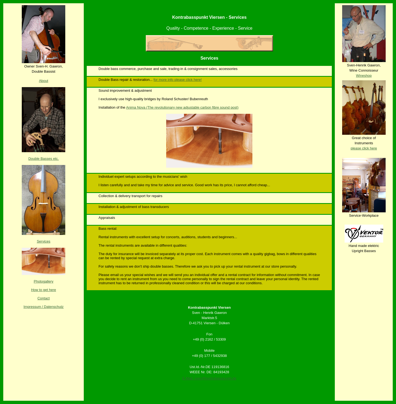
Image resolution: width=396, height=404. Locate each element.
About (43, 81)
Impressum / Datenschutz (43, 307)
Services (43, 241)
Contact (44, 298)
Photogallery (43, 281)
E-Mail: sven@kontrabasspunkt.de (209, 378)
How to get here (43, 290)
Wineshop (364, 76)
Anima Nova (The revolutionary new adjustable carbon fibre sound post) (182, 107)
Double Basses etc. (43, 159)
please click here (364, 148)
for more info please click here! (178, 80)
